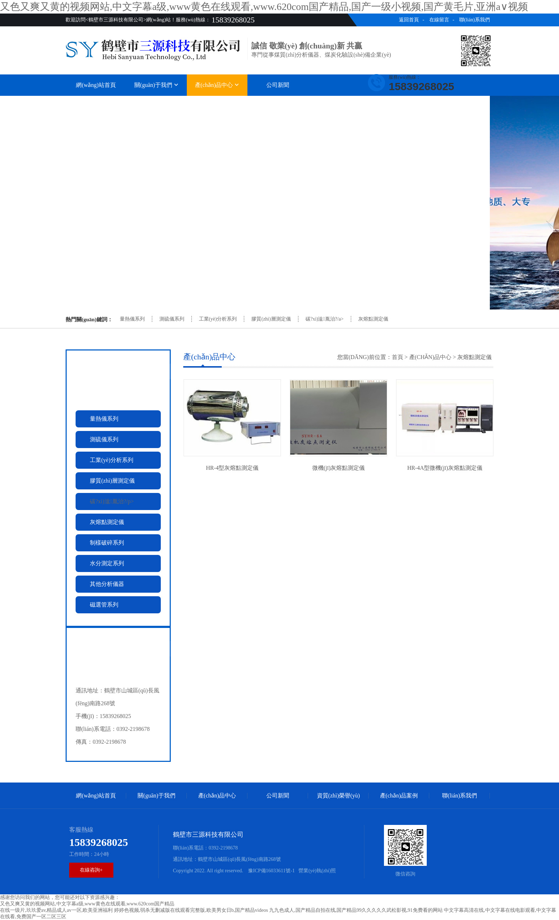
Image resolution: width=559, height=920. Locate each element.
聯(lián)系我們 (474, 19)
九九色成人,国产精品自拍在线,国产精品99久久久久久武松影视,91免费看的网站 (356, 910)
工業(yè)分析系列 (218, 319)
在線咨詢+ (91, 870)
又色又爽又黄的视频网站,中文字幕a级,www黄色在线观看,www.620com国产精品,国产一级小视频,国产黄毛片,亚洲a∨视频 (264, 6)
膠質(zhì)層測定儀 (271, 319)
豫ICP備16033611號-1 (270, 870)
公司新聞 (277, 85)
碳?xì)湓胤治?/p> (112, 501)
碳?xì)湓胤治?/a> (325, 319)
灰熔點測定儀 (373, 319)
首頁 (397, 357)
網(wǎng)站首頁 (96, 85)
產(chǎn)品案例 (399, 103)
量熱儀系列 (132, 319)
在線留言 (439, 19)
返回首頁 (409, 19)
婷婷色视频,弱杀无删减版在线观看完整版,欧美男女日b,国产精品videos (191, 910)
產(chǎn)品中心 (217, 85)
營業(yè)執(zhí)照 (317, 870)
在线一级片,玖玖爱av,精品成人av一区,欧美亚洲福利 (56, 910)
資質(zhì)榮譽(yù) (338, 103)
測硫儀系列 (171, 319)
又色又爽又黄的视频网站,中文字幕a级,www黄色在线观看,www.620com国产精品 (87, 903)
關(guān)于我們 (156, 85)
